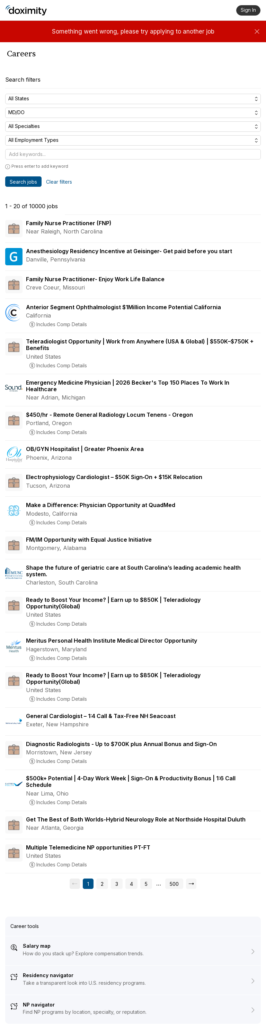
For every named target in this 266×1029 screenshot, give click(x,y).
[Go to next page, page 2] (191, 884)
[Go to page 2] (102, 884)
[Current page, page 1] (88, 884)
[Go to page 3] (117, 884)
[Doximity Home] (26, 10)
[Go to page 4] (131, 884)
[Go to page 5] (146, 884)
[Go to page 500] (174, 884)
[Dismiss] (257, 31)
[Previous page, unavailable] (75, 884)
